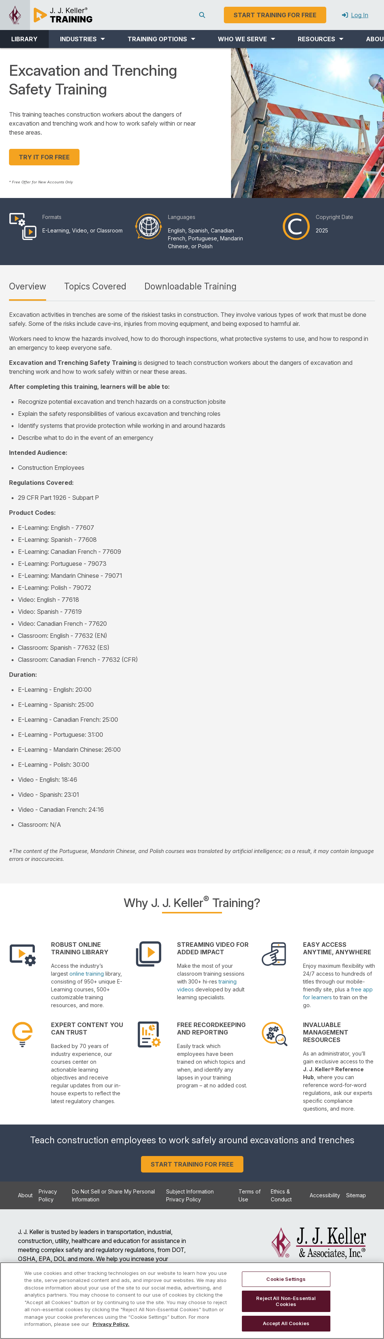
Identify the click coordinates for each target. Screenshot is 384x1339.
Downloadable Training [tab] (190, 286)
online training (86, 973)
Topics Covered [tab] (95, 286)
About (25, 1195)
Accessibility (325, 1195)
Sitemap (356, 1195)
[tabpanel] (192, 586)
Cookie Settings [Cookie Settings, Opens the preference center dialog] (286, 1279)
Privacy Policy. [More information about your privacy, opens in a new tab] (111, 1324)
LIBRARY (24, 39)
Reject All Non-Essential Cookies (286, 1301)
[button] (82, 39)
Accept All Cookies (286, 1323)
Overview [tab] (27, 286)
